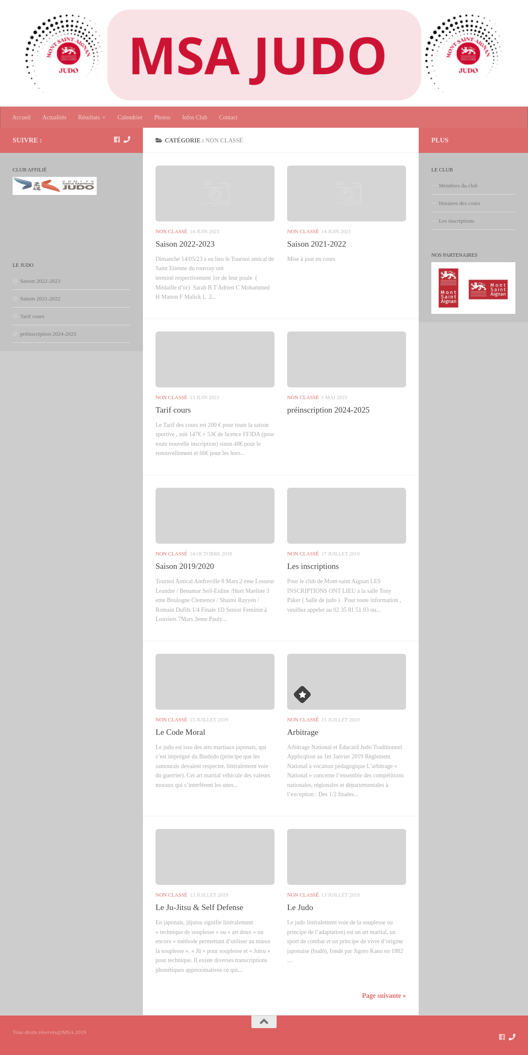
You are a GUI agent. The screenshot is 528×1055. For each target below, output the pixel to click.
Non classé (171, 231)
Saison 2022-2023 (185, 243)
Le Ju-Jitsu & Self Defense (199, 907)
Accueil (21, 117)
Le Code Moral (180, 732)
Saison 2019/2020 (185, 566)
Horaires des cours (459, 203)
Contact (228, 117)
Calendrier (129, 117)
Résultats (89, 117)
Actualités (54, 117)
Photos (162, 117)
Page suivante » (384, 995)
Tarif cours (173, 409)
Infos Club (194, 117)
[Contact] (127, 139)
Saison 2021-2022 (316, 243)
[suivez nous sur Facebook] (117, 139)
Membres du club (458, 185)
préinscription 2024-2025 (328, 409)
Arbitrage (302, 732)
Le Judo (300, 907)
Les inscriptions (313, 566)
